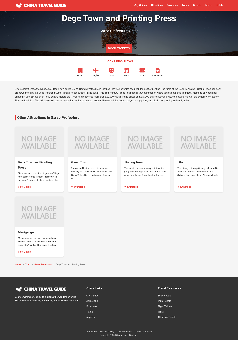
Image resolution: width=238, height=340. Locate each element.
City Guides (140, 5)
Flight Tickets (165, 306)
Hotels (219, 5)
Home (18, 264)
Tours (161, 311)
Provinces (172, 5)
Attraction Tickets (167, 317)
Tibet (27, 264)
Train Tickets (164, 300)
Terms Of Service (143, 331)
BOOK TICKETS (119, 48)
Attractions (157, 5)
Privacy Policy (107, 331)
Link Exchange (125, 331)
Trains (185, 5)
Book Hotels (164, 295)
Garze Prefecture (43, 264)
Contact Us (91, 331)
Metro (208, 5)
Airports (197, 5)
